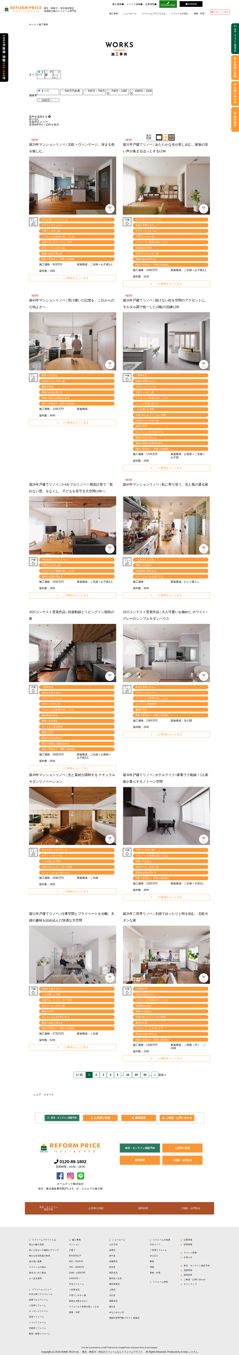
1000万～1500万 (141, 92)
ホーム (32, 24)
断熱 (152, 1261)
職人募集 (113, 3)
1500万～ (47, 100)
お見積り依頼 (100, 1117)
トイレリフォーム (37, 1322)
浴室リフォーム (36, 1316)
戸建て (72, 1250)
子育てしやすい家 (77, 1295)
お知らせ (188, 1257)
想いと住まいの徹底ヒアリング (44, 1250)
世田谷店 (113, 1272)
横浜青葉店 (114, 1284)
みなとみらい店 (116, 1312)
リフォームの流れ (179, 12)
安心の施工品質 (36, 1244)
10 (127, 1074)
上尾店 (112, 1289)
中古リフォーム (76, 1284)
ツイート (48, 1094)
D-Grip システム (189, 1351)
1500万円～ (74, 1278)
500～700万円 (76, 1261)
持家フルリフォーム (38, 1299)
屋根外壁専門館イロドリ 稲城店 (124, 1317)
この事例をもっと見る (72, 278)
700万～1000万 (117, 92)
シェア (37, 1094)
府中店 (112, 1255)
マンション (56, 75)
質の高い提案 (35, 1261)
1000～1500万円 (77, 1272)
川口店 (112, 1295)
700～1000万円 (76, 1267)
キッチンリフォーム (38, 1311)
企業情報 (146, 3)
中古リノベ (155, 1244)
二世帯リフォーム (37, 1305)
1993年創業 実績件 (3, 57)
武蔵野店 (113, 1261)
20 (136, 1074)
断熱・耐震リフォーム (39, 1333)
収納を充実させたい (78, 1300)
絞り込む (34, 119)
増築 (152, 1267)
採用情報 (188, 1244)
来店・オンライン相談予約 (62, 1117)
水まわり (154, 1255)
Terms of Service (146, 1347)
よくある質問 (35, 1278)
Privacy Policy (130, 1347)
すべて (40, 73)
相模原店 (113, 1300)
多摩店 (112, 1250)
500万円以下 (75, 1255)
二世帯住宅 (74, 1289)
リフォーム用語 (160, 1281)
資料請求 (139, 1117)
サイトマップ (190, 1284)
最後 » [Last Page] (162, 1074)
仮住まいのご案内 (37, 1272)
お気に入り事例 (221, 10)
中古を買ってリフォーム (40, 1294)
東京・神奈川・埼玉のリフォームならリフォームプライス (112, 1351)
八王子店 (113, 1244)
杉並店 (112, 1267)
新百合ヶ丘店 (115, 1278)
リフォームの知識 (161, 1239)
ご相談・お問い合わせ (177, 1117)
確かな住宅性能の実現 (39, 1255)
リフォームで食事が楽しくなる (84, 1306)
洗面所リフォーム (37, 1328)
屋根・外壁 (199, 12)
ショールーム (129, 12)
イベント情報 (129, 3)
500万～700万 (96, 90)
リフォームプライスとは (153, 12)
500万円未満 (72, 90)
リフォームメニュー (42, 1289)
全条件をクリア (38, 122)
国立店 (112, 1306)
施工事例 (113, 12)
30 (144, 1074)
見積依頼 (188, 1270)
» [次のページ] (155, 1074)
